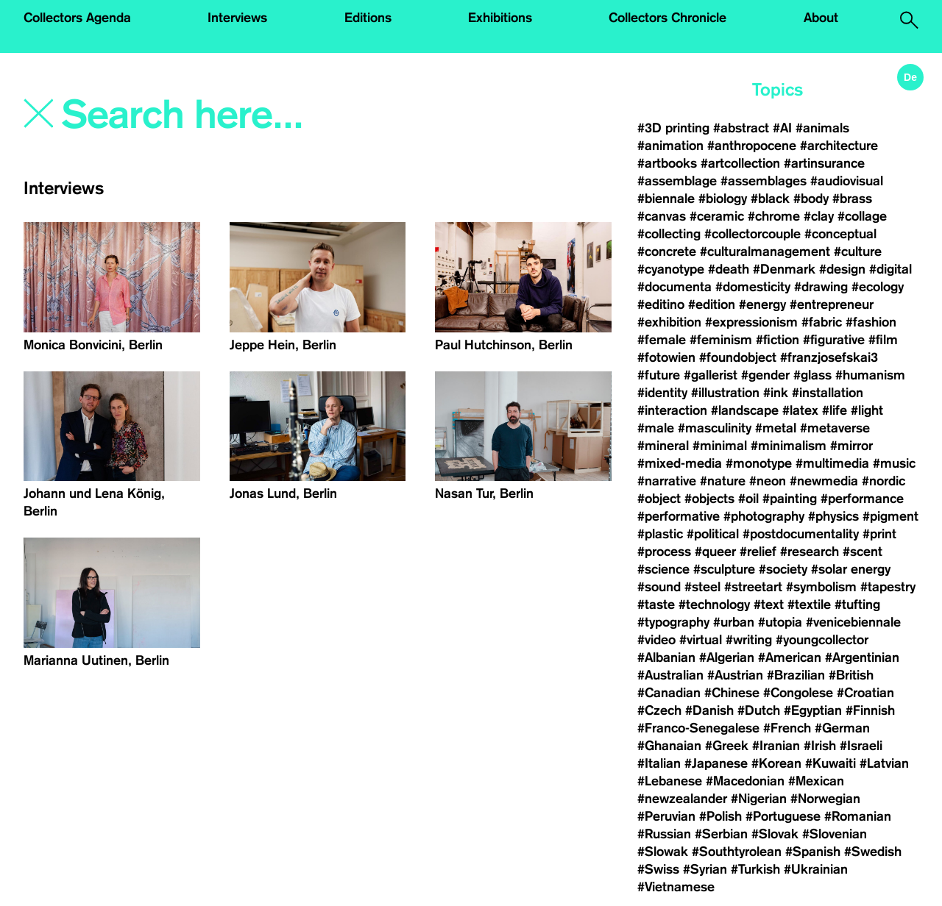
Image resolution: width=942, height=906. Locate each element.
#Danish (709, 710)
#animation (670, 145)
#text (769, 604)
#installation (827, 392)
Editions (368, 17)
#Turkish (755, 869)
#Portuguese (783, 816)
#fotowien (666, 357)
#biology (722, 198)
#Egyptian (813, 710)
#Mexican (816, 781)
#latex (800, 410)
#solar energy (850, 569)
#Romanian (857, 816)
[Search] (238, 115)
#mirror (851, 445)
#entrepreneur (832, 304)
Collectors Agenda (77, 17)
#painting (789, 498)
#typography (673, 622)
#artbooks (667, 163)
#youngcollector (822, 639)
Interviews (237, 17)
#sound (659, 586)
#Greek (726, 745)
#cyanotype (670, 269)
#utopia (780, 622)
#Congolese (798, 692)
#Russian (664, 834)
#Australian (670, 675)
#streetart (753, 586)
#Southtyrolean (737, 851)
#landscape (745, 410)
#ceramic (717, 216)
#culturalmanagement (765, 251)
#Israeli (861, 745)
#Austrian (735, 675)
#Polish (720, 816)
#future (658, 375)
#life (834, 410)
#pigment (890, 516)
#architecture (839, 145)
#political (713, 534)
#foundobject (737, 357)
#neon (767, 481)
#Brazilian (796, 675)
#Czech (659, 710)
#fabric (821, 322)
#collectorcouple (752, 233)
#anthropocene (751, 145)
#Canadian (669, 692)
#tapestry (888, 586)
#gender (765, 375)
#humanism (870, 375)
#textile (809, 604)
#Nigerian (759, 798)
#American (789, 657)
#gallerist (710, 375)
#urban (733, 622)
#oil (748, 498)
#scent (862, 551)
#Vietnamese (676, 886)
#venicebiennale (853, 622)
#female (661, 339)
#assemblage (677, 181)
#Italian (659, 763)
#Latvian (884, 763)
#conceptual (840, 233)
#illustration (725, 392)
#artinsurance (824, 163)
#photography (763, 516)
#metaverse (835, 428)
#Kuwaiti (830, 763)
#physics (833, 516)
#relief (758, 551)
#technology (714, 604)
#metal (775, 428)
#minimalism (788, 445)
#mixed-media (679, 463)
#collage (862, 216)
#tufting (857, 604)
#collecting (669, 233)
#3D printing (673, 128)
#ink (775, 392)
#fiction (777, 339)
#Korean (776, 763)
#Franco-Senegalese (698, 728)
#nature (723, 481)
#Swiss (658, 869)
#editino (660, 304)
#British (851, 675)
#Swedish (873, 851)
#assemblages (763, 181)
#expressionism (751, 322)
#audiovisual (846, 181)
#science (663, 569)
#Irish (820, 745)
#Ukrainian (816, 869)
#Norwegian (825, 798)
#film (883, 339)
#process (664, 551)
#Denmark (784, 269)
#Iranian (776, 745)
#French (787, 728)
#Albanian (666, 657)
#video (656, 639)
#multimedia (832, 463)
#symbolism (821, 586)
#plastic (660, 534)
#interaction (672, 410)
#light (867, 410)
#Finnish (870, 710)
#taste (656, 604)
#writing (749, 639)
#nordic (883, 481)
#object (659, 498)
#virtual (700, 639)
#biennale (666, 198)
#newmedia (824, 481)
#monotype (759, 463)
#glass (812, 375)
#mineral (663, 445)
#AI (782, 128)
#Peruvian (666, 816)
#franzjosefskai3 (829, 357)
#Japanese (716, 763)
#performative (678, 516)
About (821, 17)
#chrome (774, 216)
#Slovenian (834, 834)
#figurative (834, 339)
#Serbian (721, 834)
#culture (858, 251)
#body (811, 198)
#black (770, 198)
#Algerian (726, 657)
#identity (662, 392)
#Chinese (731, 692)
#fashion (871, 322)
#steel (702, 586)
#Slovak (774, 834)
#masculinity (714, 428)
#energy (762, 304)
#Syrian (705, 869)
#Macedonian (745, 781)
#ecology (877, 286)
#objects (709, 498)
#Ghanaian (669, 745)
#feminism (721, 339)
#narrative (666, 481)
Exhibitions (500, 17)
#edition (711, 304)
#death (728, 269)
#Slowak (662, 851)
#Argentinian (862, 657)
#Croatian (865, 692)
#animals (822, 128)
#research (809, 551)
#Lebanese (669, 781)
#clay (819, 216)
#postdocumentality (801, 534)
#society (783, 569)
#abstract (741, 128)
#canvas (661, 216)
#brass (852, 198)
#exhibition (669, 322)
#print (879, 534)
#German (842, 728)
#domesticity (752, 286)
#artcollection (740, 163)
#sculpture (724, 569)
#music (894, 463)
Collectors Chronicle (667, 17)
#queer (715, 551)
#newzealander (682, 798)
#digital (890, 269)
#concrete (666, 251)
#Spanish (812, 851)
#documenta (674, 286)
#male (655, 428)
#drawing (821, 286)
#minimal (720, 445)
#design (842, 269)
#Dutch (758, 710)
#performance (862, 498)
